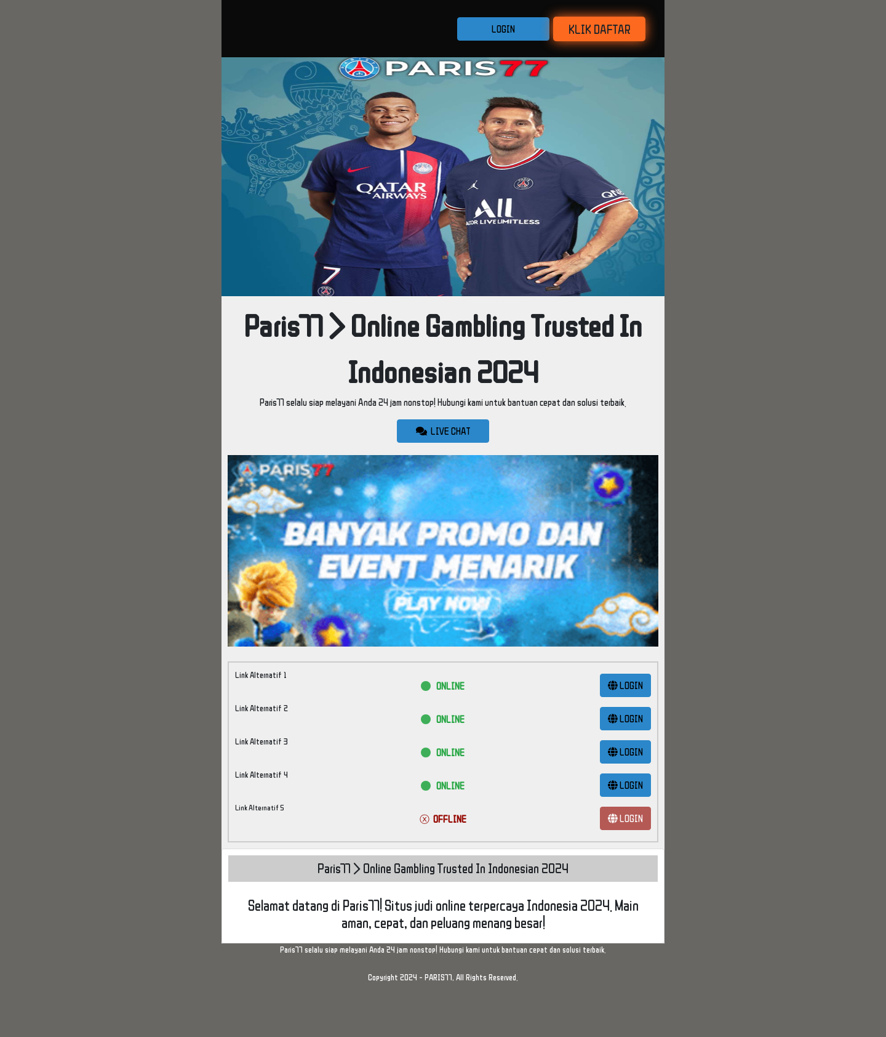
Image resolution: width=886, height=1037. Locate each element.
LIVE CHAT (443, 431)
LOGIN (503, 29)
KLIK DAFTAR (600, 29)
